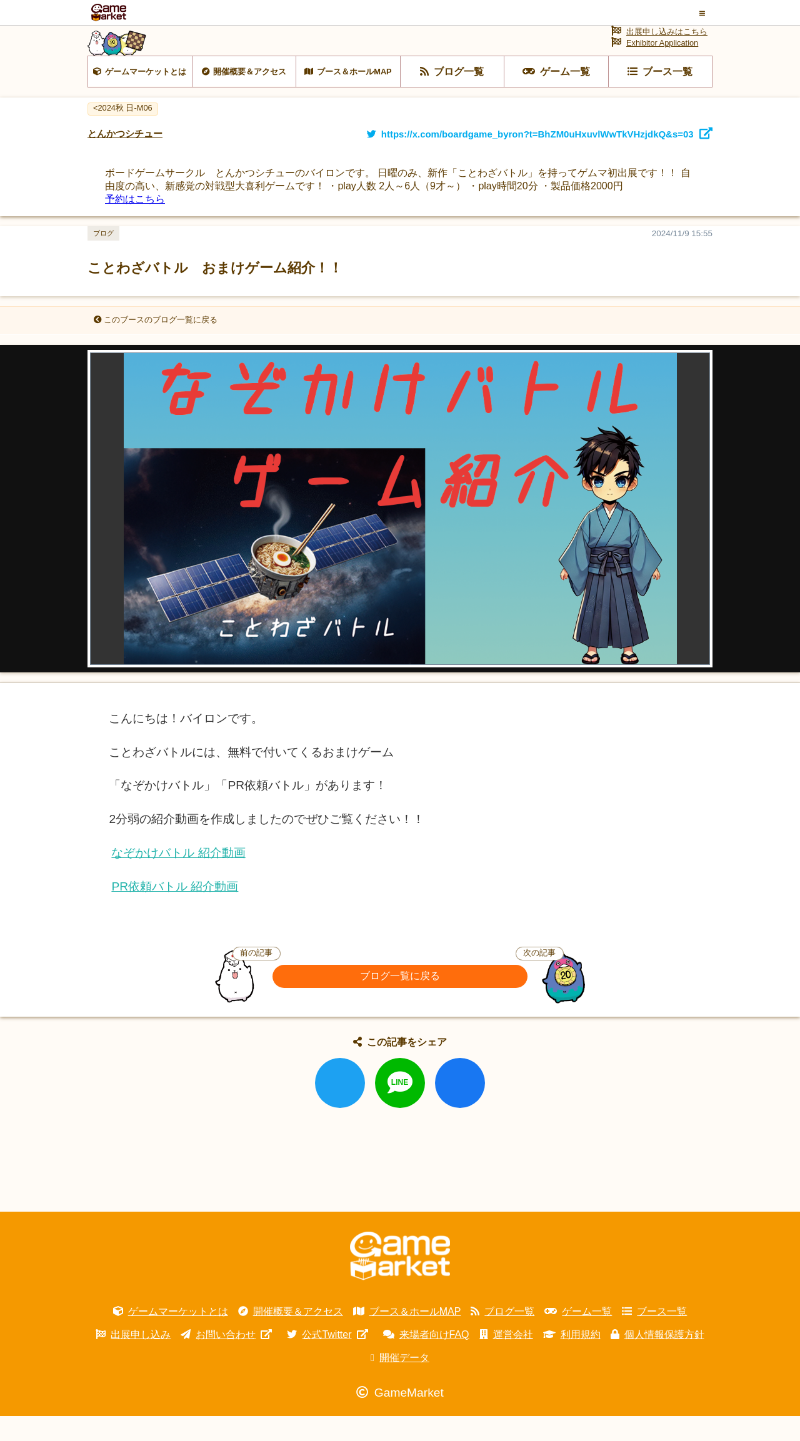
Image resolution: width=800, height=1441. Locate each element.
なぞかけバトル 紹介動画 (178, 877)
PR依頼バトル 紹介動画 (174, 911)
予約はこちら (135, 224)
